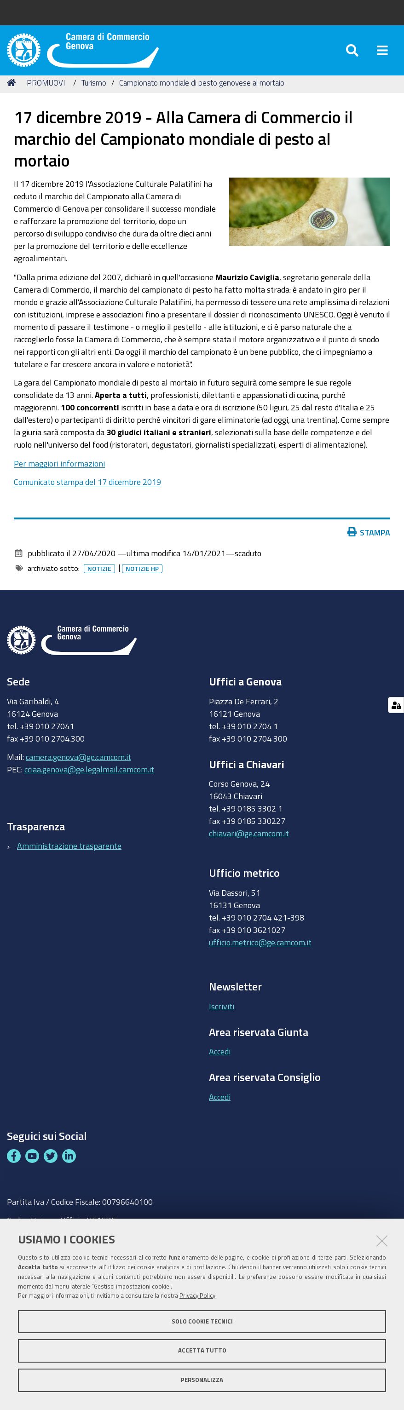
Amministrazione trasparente (69, 856)
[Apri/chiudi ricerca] (352, 55)
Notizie (99, 579)
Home (13, 93)
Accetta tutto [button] (202, 1350)
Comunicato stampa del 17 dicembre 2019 (87, 493)
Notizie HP (142, 579)
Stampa (369, 543)
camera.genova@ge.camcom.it (78, 768)
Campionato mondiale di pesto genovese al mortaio (201, 93)
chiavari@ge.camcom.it (249, 844)
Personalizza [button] (202, 1380)
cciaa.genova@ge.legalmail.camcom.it (89, 780)
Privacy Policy (197, 1296)
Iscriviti (221, 1017)
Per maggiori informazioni (59, 474)
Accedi (220, 1062)
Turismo (93, 93)
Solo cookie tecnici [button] (202, 1321)
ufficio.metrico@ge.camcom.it (260, 953)
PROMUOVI (46, 93)
